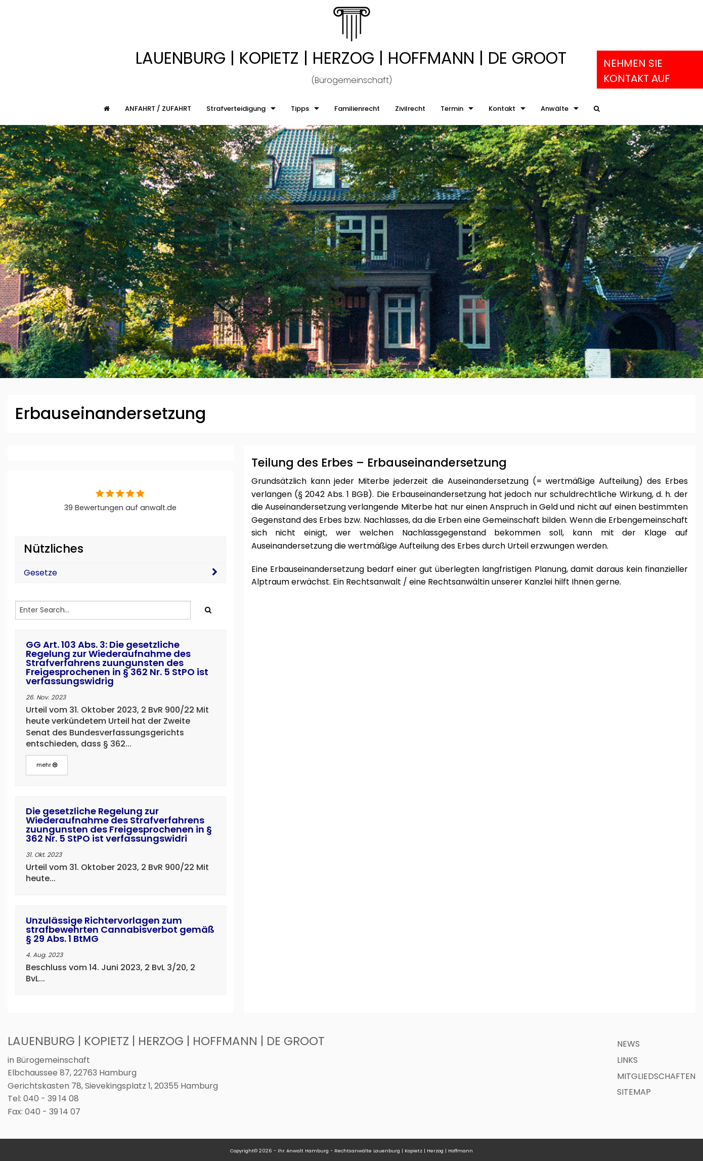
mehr (46, 765)
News (628, 1044)
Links (627, 1060)
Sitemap (634, 1092)
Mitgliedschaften (656, 1076)
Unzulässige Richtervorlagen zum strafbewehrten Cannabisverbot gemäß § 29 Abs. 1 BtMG (120, 929)
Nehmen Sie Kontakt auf (636, 71)
